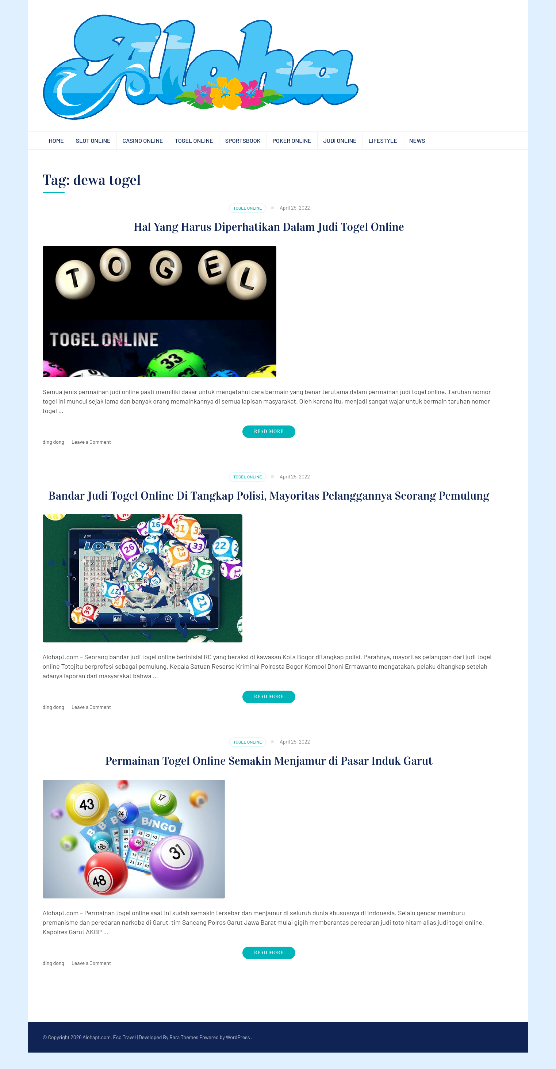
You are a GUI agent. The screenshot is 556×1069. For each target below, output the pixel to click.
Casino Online (143, 140)
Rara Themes (183, 1053)
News (417, 140)
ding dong (53, 442)
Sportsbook (243, 140)
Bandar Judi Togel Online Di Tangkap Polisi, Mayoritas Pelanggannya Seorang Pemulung (269, 503)
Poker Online (292, 140)
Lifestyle (383, 140)
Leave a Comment (91, 442)
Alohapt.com (97, 1053)
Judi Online (340, 140)
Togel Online (194, 140)
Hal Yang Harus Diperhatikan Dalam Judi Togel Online (268, 226)
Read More (269, 432)
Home (56, 140)
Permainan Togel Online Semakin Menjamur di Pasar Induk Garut (269, 777)
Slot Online (93, 140)
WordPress (238, 1053)
